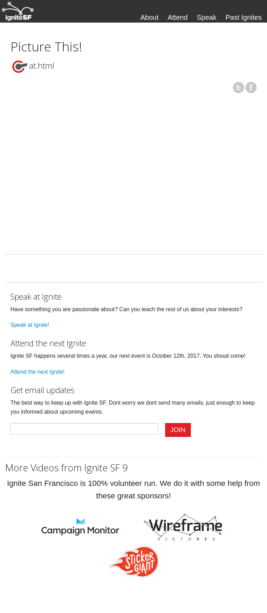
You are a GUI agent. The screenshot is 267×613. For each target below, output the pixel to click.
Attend (178, 17)
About (149, 17)
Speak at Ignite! (29, 325)
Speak (207, 17)
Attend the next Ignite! (37, 372)
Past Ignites (243, 17)
